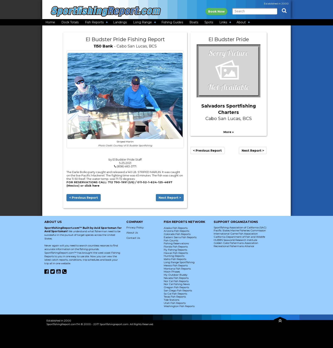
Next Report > (170, 198)
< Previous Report (83, 198)
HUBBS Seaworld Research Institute (235, 240)
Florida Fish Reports (176, 246)
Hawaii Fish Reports (176, 252)
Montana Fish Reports (177, 268)
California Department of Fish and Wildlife (239, 236)
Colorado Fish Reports (177, 234)
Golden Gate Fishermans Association (236, 243)
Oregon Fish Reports (176, 287)
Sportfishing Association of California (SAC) (240, 227)
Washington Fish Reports (179, 306)
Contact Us (133, 237)
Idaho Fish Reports (175, 259)
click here (92, 185)
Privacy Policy (135, 227)
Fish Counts (171, 240)
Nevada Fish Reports (176, 278)
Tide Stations (171, 299)
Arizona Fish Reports (176, 230)
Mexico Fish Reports (176, 265)
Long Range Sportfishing (179, 262)
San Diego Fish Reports (178, 290)
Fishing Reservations (176, 243)
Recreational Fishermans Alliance (234, 246)
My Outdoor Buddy (176, 274)
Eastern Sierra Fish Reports (180, 237)
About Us (132, 232)
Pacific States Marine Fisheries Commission (240, 230)
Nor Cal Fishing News (177, 284)
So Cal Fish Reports (175, 293)
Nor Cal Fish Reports (176, 281)
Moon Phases (172, 271)
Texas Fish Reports (175, 296)
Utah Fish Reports (175, 303)
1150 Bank (103, 46)
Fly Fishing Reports (175, 249)
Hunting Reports (174, 255)
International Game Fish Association (236, 233)
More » (228, 132)
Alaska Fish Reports (176, 227)
